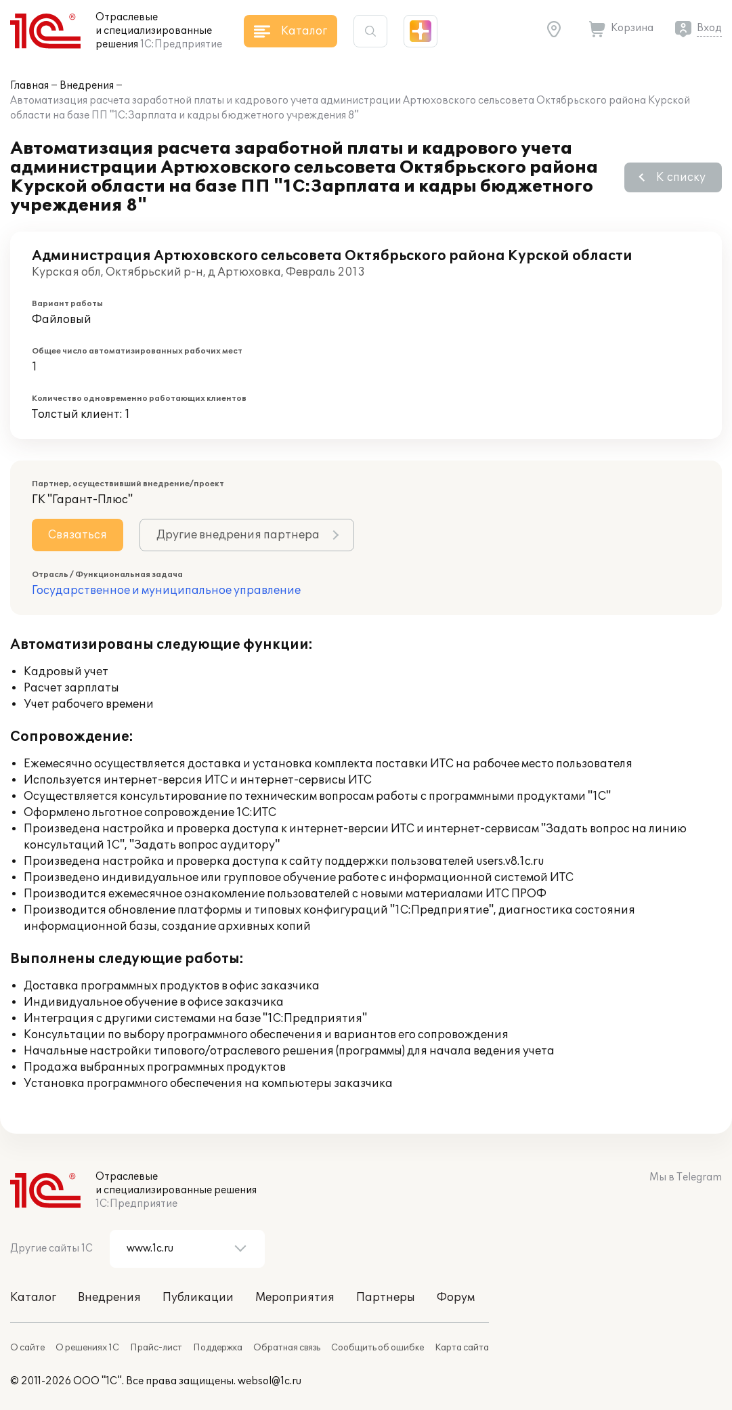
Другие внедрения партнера (238, 535)
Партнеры (385, 1297)
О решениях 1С (87, 1347)
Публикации (198, 1297)
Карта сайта (462, 1347)
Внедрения (87, 85)
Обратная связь (286, 1347)
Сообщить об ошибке (377, 1347)
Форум (456, 1297)
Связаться (77, 535)
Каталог (33, 1297)
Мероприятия (295, 1297)
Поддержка (217, 1347)
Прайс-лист (156, 1347)
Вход (709, 28)
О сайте (27, 1347)
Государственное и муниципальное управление (166, 590)
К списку (681, 177)
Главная (29, 85)
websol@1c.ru (269, 1381)
